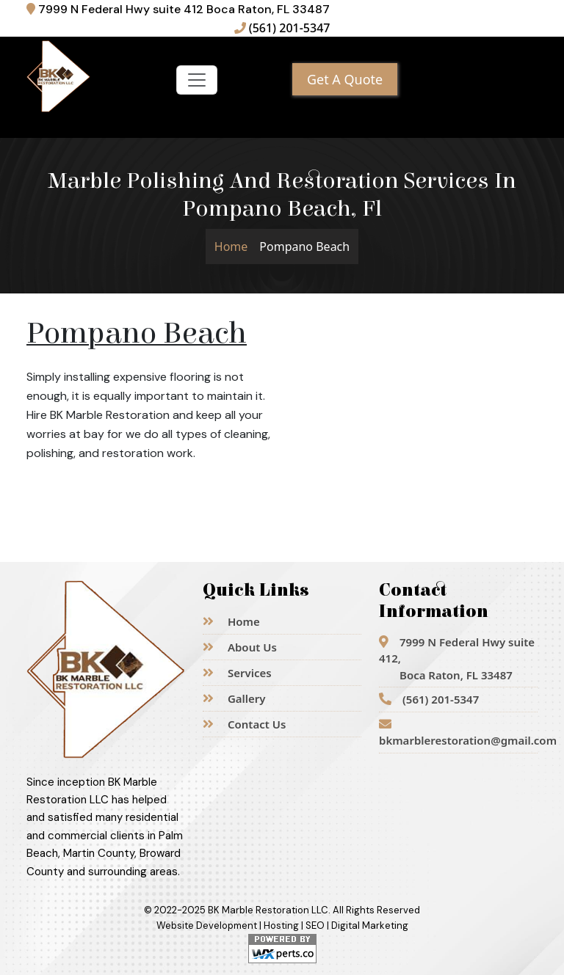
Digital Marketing (369, 925)
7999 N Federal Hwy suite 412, (457, 658)
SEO (315, 925)
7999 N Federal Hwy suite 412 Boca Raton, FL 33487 (178, 9)
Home (231, 246)
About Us (240, 647)
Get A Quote (345, 79)
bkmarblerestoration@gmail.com (458, 732)
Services (237, 672)
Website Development (206, 925)
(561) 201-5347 (282, 28)
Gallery (234, 698)
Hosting (281, 925)
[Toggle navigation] (196, 80)
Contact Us (244, 724)
